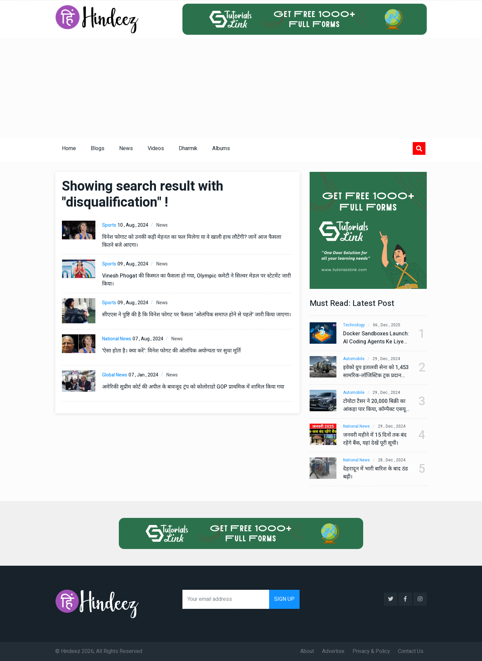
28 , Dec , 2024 (391, 460)
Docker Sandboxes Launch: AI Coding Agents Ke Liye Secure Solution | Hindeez (376, 338)
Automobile (354, 359)
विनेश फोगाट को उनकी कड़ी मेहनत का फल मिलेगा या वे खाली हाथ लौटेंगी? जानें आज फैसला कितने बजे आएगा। (191, 241)
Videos (156, 148)
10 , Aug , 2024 (132, 225)
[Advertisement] (241, 88)
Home (69, 148)
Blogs (97, 148)
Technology (354, 325)
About (307, 651)
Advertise (333, 651)
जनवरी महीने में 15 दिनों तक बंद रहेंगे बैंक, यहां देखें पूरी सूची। (375, 439)
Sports (109, 225)
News (126, 148)
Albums (221, 148)
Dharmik (188, 148)
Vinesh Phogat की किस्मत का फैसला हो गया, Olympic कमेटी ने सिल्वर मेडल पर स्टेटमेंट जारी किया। (196, 280)
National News (116, 339)
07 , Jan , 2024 (143, 375)
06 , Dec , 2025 (386, 325)
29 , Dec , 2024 (386, 359)
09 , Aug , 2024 (132, 264)
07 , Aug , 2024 (148, 339)
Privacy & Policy (371, 651)
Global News (114, 375)
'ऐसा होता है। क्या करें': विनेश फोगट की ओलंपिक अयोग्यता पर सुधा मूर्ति (171, 351)
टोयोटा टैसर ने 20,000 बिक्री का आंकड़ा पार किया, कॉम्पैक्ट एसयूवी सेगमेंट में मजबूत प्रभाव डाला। (376, 405)
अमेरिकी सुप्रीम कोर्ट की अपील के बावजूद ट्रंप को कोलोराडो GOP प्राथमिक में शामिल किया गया (193, 387)
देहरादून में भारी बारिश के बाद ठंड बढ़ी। (375, 473)
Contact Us (410, 651)
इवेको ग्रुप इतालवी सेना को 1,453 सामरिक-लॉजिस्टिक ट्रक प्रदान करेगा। (376, 371)
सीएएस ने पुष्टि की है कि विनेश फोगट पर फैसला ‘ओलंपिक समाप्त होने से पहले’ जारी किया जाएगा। (196, 315)
